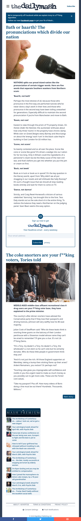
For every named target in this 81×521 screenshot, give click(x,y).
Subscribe (37, 242)
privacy (47, 242)
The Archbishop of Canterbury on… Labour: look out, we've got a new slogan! (25, 421)
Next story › (69, 396)
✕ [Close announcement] (71, 16)
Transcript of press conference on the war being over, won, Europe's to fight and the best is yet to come (25, 436)
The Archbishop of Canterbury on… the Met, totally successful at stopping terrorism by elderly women (25, 461)
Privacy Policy (61, 504)
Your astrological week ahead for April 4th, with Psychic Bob (25, 428)
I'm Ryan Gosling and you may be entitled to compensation (25, 469)
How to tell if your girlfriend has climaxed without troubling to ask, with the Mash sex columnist (26, 446)
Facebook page (27, 20)
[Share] (67, 519)
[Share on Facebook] (13, 519)
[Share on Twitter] (40, 519)
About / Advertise (21, 504)
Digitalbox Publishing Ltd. (43, 516)
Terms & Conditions (42, 504)
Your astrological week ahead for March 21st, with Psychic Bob (25, 484)
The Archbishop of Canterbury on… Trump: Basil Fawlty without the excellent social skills (25, 491)
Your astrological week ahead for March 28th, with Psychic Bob (25, 453)
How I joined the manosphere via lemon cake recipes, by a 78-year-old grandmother (25, 476)
